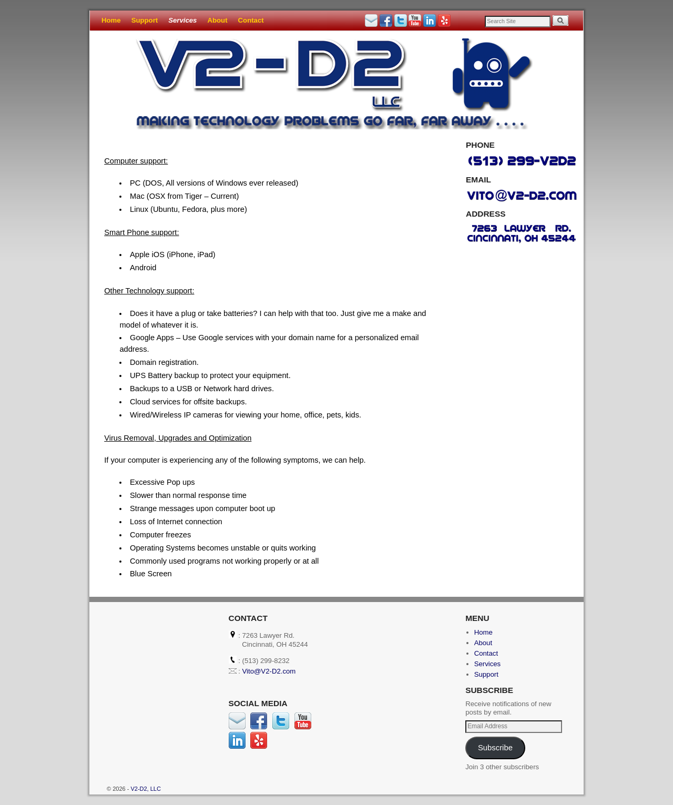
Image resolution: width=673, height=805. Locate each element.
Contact (251, 20)
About (217, 20)
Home (111, 20)
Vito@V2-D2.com (269, 671)
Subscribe (495, 747)
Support (144, 20)
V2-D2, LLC (145, 789)
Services (182, 20)
